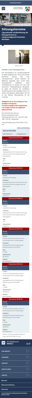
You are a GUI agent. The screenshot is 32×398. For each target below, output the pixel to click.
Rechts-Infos (6, 369)
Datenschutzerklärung (7, 385)
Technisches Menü (15, 3)
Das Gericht (6, 351)
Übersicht (4, 380)
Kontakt (5, 363)
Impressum (4, 389)
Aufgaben (5, 357)
